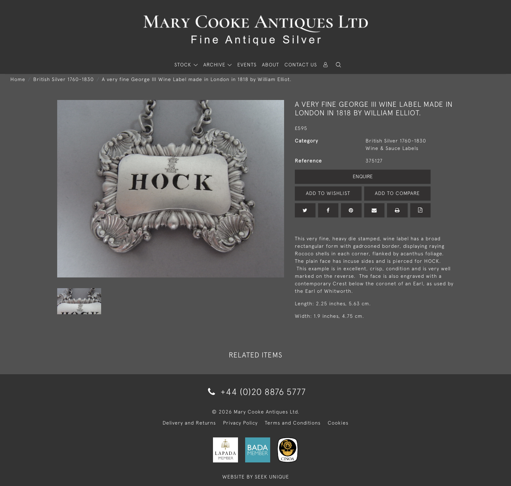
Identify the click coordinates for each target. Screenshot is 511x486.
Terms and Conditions (293, 423)
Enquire (363, 176)
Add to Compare (397, 193)
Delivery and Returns (189, 423)
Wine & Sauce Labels (392, 148)
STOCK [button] (183, 64)
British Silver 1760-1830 (63, 79)
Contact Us (300, 64)
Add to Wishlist (328, 193)
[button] (338, 65)
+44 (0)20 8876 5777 (255, 391)
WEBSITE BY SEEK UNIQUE (255, 477)
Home (17, 79)
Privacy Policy (240, 423)
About (270, 64)
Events (247, 64)
